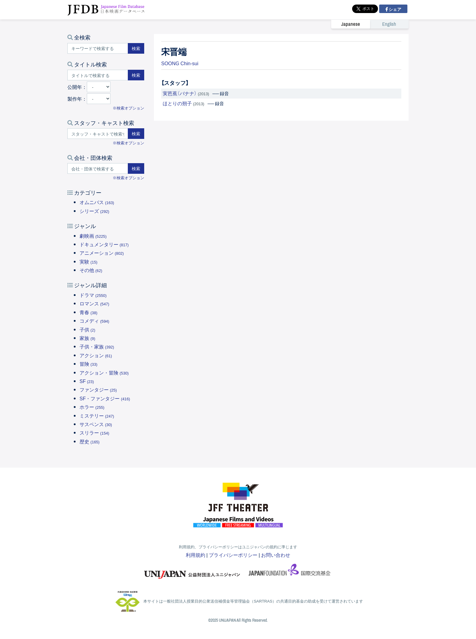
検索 (136, 48)
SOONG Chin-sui (179, 63)
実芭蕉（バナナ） (180, 93)
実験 (88, 261)
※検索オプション (128, 108)
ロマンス (94, 303)
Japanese (350, 24)
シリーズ (94, 210)
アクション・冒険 (104, 372)
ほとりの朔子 (177, 103)
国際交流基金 (289, 572)
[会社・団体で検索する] (97, 168)
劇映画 (93, 235)
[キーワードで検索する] (97, 48)
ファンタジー (98, 389)
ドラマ (93, 294)
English (389, 24)
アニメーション (102, 252)
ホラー (92, 406)
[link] (370, 24)
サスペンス (96, 424)
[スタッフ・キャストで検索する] (97, 133)
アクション (96, 355)
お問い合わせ (275, 554)
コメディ (94, 320)
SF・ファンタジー (105, 398)
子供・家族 (97, 346)
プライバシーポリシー (233, 554)
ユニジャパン (192, 572)
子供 (87, 329)
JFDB (106, 9)
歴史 (90, 441)
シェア (394, 9)
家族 (87, 337)
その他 (91, 270)
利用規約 (195, 554)
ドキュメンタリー (104, 244)
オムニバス (97, 202)
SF (87, 381)
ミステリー (97, 415)
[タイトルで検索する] (97, 75)
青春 (88, 312)
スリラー (94, 432)
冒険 (88, 363)
